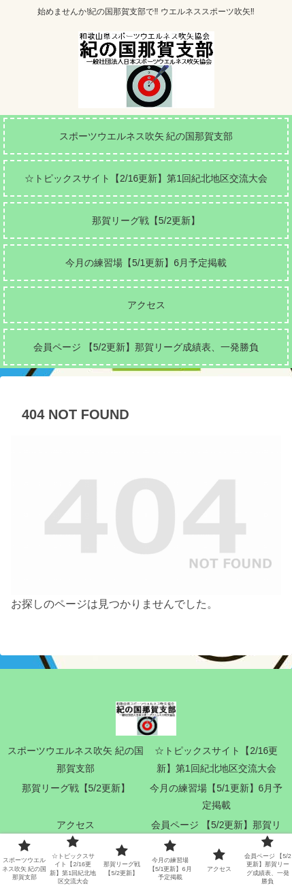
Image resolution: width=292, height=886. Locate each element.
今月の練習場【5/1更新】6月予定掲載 (216, 796)
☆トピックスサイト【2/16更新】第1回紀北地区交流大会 (216, 759)
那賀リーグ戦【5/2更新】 (76, 788)
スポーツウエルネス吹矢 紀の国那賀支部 (75, 759)
